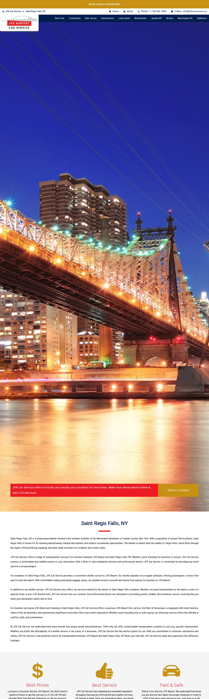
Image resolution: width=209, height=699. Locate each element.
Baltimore (202, 18)
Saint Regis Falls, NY (35, 11)
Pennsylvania (107, 18)
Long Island (124, 18)
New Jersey (91, 18)
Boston (169, 18)
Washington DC (185, 18)
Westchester (141, 18)
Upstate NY (156, 18)
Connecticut (74, 18)
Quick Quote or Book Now (104, 4)
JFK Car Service (13, 11)
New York (59, 18)
